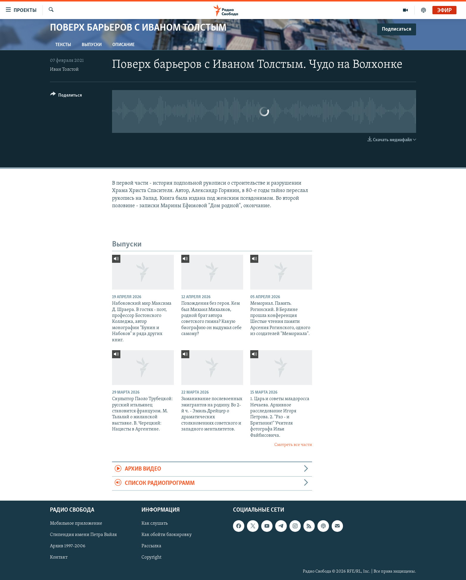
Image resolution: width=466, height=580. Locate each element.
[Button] (66, 96)
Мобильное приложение (76, 523)
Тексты (63, 45)
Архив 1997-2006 (67, 546)
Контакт (58, 557)
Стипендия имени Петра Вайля (83, 534)
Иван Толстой (64, 69)
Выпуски (92, 45)
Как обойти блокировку (166, 534)
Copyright (151, 557)
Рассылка (151, 546)
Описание (123, 45)
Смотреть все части (293, 445)
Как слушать (154, 523)
